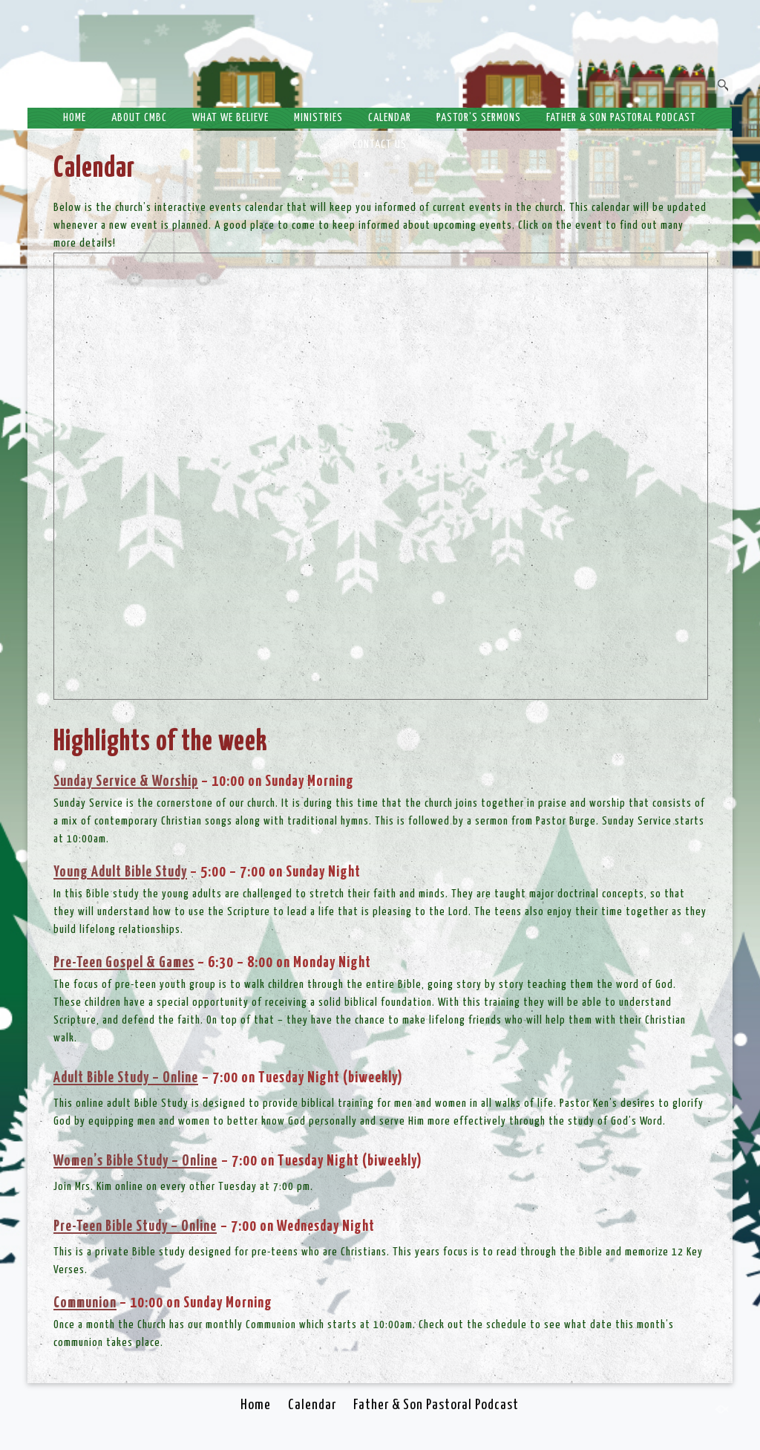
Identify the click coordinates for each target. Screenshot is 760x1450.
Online (199, 1161)
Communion (85, 1302)
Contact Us (380, 144)
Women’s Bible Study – (117, 1161)
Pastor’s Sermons (478, 117)
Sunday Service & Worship (125, 781)
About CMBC (139, 117)
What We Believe (230, 117)
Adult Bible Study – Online (125, 1077)
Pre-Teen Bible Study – (117, 1226)
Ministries (318, 117)
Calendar (389, 117)
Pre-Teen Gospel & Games (123, 962)
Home (74, 117)
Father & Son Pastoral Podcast (621, 117)
